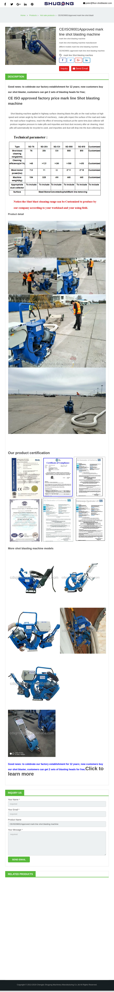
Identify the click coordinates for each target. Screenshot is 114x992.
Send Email (80, 68)
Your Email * (13, 810)
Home (23, 15)
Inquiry (64, 68)
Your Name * (14, 799)
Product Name (14, 820)
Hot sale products (47, 15)
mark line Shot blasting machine (78, 55)
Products (33, 15)
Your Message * (15, 830)
